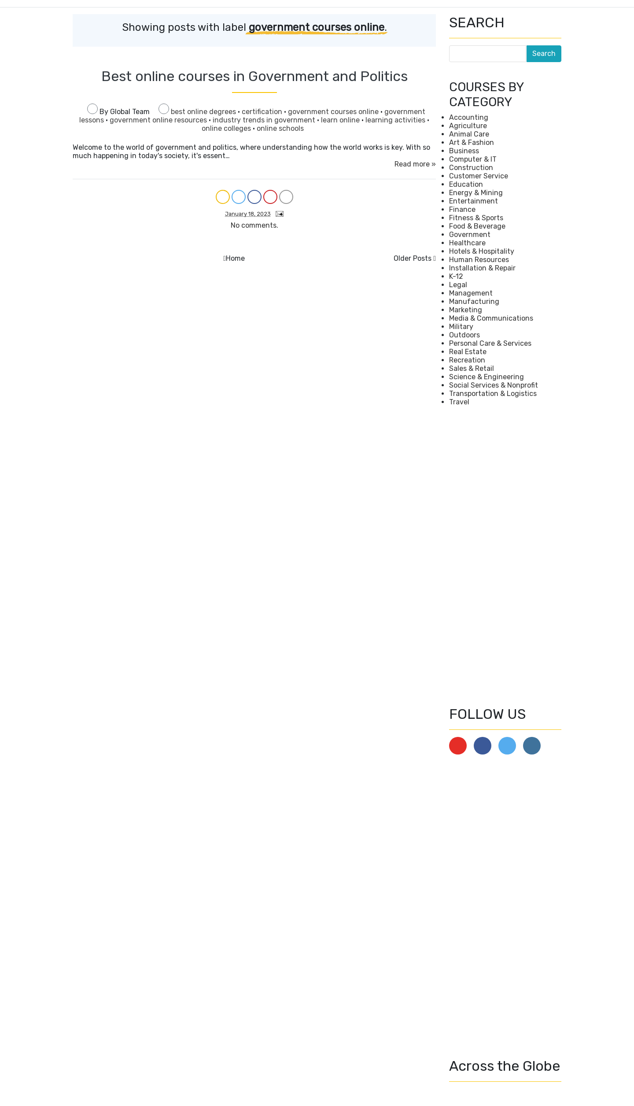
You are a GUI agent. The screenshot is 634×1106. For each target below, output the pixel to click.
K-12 (456, 276)
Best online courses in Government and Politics (254, 76)
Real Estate (468, 352)
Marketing (465, 310)
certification (263, 111)
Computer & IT (473, 159)
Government (469, 234)
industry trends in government (265, 120)
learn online (341, 120)
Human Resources (479, 259)
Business (464, 151)
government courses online (334, 111)
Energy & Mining (476, 193)
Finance (462, 209)
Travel (459, 402)
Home (235, 258)
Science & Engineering (486, 377)
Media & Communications (491, 318)
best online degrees (204, 111)
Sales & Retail (471, 368)
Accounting (468, 117)
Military (461, 326)
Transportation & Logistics (493, 393)
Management (471, 293)
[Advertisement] (505, 556)
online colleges (227, 128)
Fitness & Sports (476, 218)
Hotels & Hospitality (481, 251)
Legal (458, 285)
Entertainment (473, 201)
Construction (471, 167)
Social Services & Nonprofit (493, 385)
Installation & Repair (482, 268)
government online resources (159, 120)
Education (466, 184)
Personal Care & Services (490, 343)
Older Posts (412, 258)
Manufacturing (474, 301)
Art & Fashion (471, 142)
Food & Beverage (477, 226)
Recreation (467, 360)
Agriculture (468, 126)
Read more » (415, 164)
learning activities (396, 120)
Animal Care (469, 134)
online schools (280, 128)
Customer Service (478, 176)
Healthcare (467, 243)
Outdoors (464, 335)
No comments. (254, 225)
